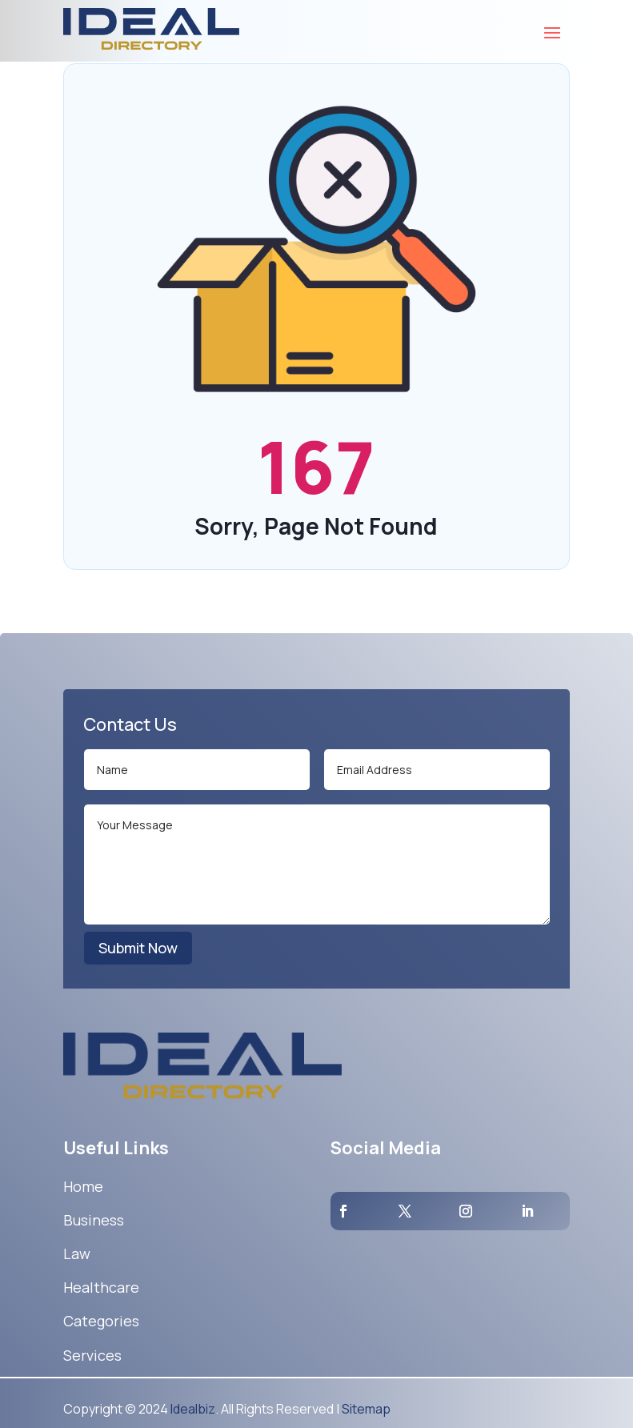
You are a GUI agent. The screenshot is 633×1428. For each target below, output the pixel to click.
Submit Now (138, 947)
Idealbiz (192, 1409)
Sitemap (366, 1409)
